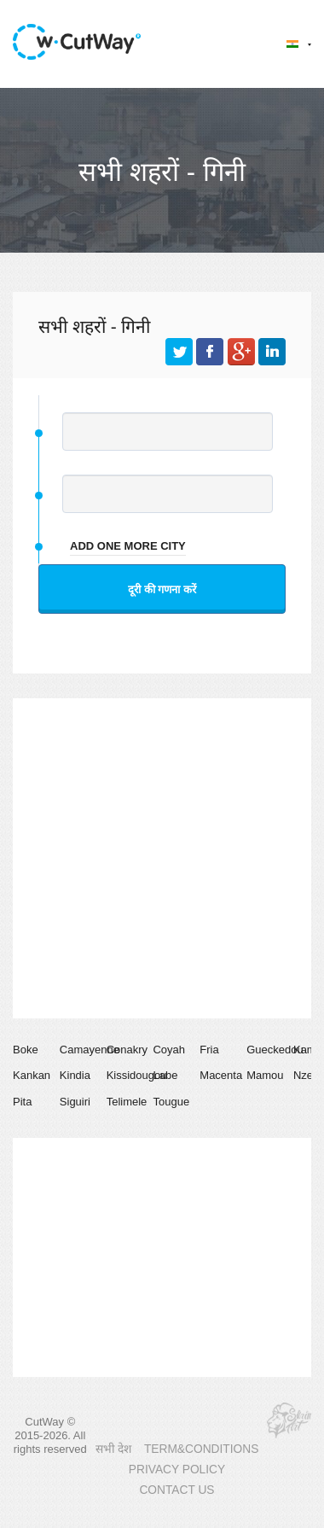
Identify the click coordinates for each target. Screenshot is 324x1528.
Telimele (127, 1101)
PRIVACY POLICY (177, 1469)
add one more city (128, 545)
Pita (22, 1101)
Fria (209, 1049)
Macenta (221, 1075)
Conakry (127, 1049)
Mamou (264, 1075)
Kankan (31, 1075)
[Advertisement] (160, 858)
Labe (165, 1075)
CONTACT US (176, 1490)
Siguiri (75, 1101)
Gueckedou (275, 1049)
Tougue (171, 1101)
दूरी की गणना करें (162, 589)
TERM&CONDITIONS (201, 1449)
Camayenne (89, 1049)
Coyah (169, 1049)
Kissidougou (137, 1075)
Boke (25, 1049)
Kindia (75, 1075)
